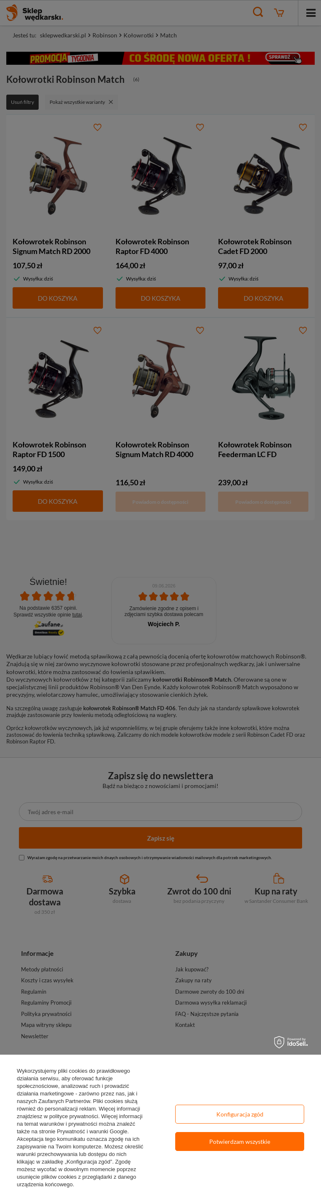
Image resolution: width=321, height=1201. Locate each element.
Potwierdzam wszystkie (239, 1141)
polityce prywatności (73, 1116)
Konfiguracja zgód (239, 1114)
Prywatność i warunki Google (92, 1131)
